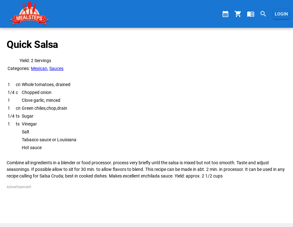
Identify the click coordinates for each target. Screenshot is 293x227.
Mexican (39, 68)
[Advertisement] (146, 204)
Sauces (56, 68)
